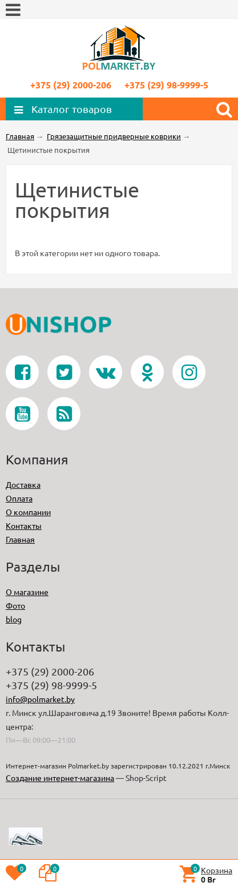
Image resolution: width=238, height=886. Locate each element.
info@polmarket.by (40, 699)
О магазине (27, 591)
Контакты (24, 525)
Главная (20, 539)
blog (14, 619)
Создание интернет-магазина (60, 777)
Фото (15, 605)
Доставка (23, 484)
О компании (28, 512)
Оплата (19, 498)
